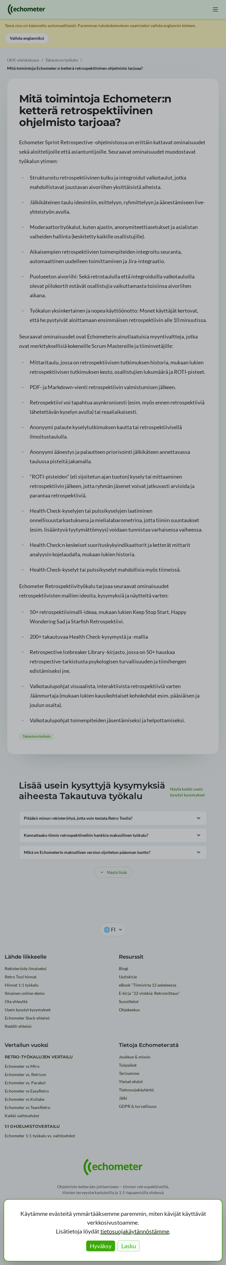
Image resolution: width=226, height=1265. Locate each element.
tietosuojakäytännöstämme (134, 1231)
